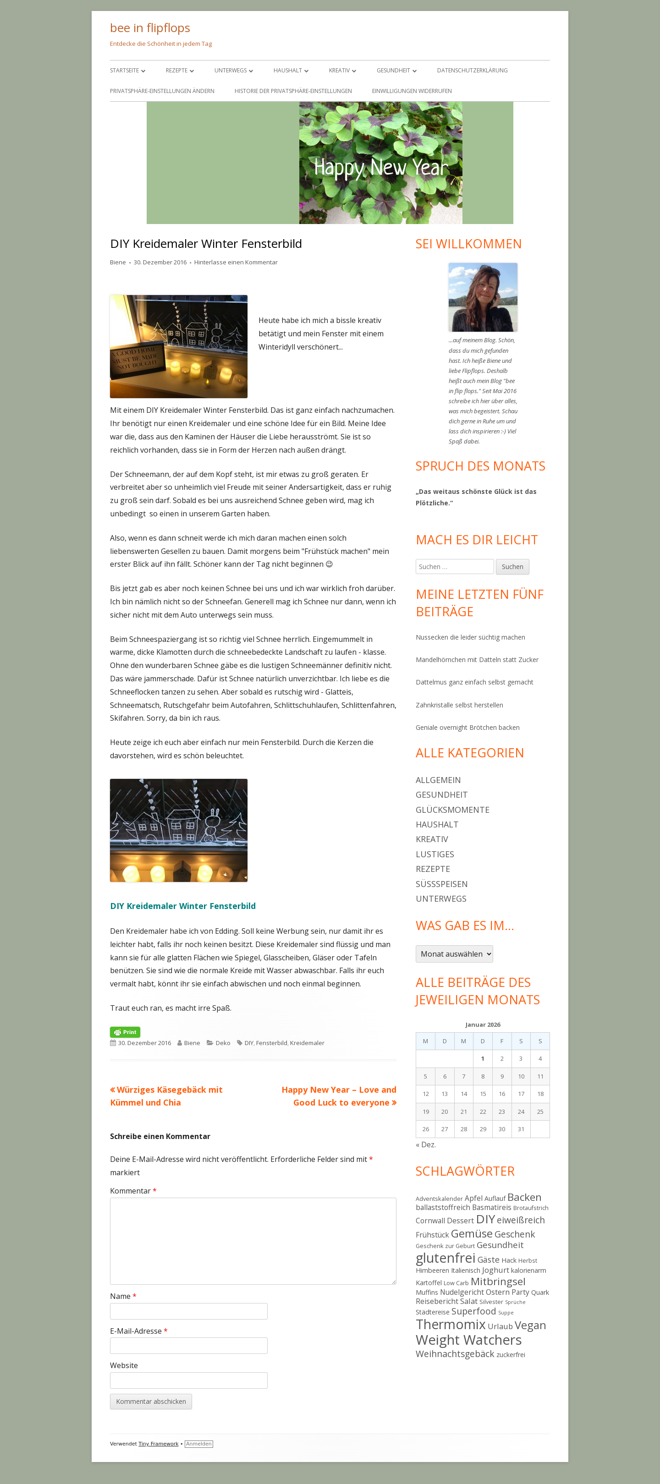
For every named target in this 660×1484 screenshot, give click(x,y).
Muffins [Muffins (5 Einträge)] (427, 1292)
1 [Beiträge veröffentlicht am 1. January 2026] (482, 1058)
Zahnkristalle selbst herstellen (459, 705)
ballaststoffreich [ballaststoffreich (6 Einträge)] (443, 1207)
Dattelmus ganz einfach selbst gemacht (475, 682)
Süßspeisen (442, 883)
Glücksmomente (453, 809)
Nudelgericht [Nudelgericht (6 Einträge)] (462, 1292)
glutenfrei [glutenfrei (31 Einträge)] (446, 1257)
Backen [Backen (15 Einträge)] (524, 1197)
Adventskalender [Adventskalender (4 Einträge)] (439, 1198)
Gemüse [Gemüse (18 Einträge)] (472, 1233)
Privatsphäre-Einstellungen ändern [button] (162, 91)
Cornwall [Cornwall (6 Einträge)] (430, 1221)
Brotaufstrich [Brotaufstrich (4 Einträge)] (531, 1208)
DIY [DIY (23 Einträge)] (485, 1218)
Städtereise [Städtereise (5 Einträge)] (433, 1312)
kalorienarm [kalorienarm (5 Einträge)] (528, 1270)
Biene (118, 262)
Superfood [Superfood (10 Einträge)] (473, 1311)
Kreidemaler (307, 1043)
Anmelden (199, 1444)
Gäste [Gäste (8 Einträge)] (489, 1259)
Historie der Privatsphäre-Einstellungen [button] (293, 91)
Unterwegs (230, 70)
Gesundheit (393, 70)
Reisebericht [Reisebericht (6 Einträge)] (437, 1301)
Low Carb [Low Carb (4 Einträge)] (456, 1283)
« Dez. (426, 1144)
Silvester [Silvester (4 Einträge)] (491, 1302)
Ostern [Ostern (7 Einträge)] (498, 1292)
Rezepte (176, 70)
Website (124, 1365)
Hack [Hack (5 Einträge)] (509, 1260)
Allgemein (438, 779)
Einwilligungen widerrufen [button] (412, 91)
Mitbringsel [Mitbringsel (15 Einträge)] (498, 1281)
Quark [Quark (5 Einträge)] (540, 1292)
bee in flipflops (150, 27)
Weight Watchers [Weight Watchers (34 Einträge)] (469, 1340)
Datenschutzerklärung (472, 70)
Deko (223, 1043)
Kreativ (339, 70)
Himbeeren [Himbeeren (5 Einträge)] (432, 1270)
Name (123, 1296)
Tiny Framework (158, 1444)
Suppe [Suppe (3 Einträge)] (506, 1312)
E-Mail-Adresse (139, 1331)
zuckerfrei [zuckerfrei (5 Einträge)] (510, 1354)
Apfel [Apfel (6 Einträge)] (474, 1198)
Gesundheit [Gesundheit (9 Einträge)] (500, 1244)
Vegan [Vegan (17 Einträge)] (530, 1325)
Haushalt (288, 70)
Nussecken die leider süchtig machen (470, 637)
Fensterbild (271, 1043)
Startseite (124, 70)
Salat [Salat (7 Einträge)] (469, 1301)
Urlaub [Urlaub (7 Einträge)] (500, 1326)
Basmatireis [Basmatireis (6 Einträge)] (492, 1207)
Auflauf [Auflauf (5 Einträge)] (495, 1198)
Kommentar (133, 1191)
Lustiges (435, 854)
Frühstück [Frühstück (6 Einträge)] (432, 1235)
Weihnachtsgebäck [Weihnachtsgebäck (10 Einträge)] (455, 1353)
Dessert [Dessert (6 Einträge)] (460, 1221)
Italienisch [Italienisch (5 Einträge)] (465, 1270)
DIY (249, 1043)
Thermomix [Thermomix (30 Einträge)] (451, 1324)
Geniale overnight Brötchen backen (468, 727)
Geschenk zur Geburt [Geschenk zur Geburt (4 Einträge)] (445, 1246)
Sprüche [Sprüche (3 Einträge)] (515, 1302)
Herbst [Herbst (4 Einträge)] (527, 1260)
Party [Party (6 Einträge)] (520, 1292)
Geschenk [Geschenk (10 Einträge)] (515, 1234)
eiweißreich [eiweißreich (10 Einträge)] (521, 1220)
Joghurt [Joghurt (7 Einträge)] (495, 1270)
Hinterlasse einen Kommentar (236, 262)
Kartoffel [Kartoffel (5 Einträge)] (429, 1282)
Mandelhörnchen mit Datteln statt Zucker (477, 659)
